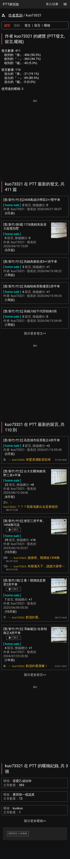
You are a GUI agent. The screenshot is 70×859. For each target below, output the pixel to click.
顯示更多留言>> (35, 675)
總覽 (7, 25)
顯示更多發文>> (35, 333)
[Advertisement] (35, 138)
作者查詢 (15, 15)
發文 (27, 25)
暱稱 (47, 25)
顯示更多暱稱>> (35, 821)
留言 (37, 25)
